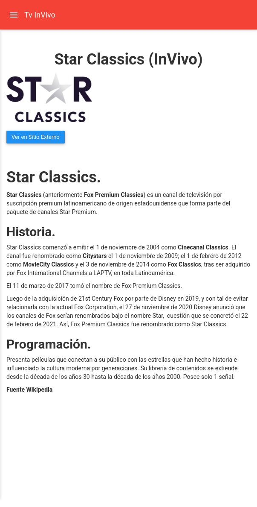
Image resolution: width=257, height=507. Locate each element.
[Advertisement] (64, 451)
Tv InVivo (39, 14)
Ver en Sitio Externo (36, 137)
